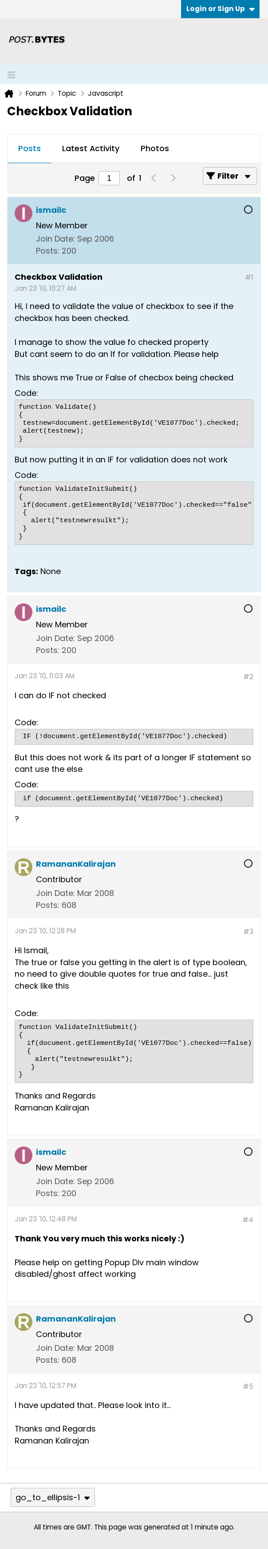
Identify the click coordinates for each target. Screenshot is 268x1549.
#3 (248, 931)
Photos (155, 148)
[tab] (29, 149)
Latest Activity (90, 148)
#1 (249, 277)
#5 (248, 1386)
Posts (29, 148)
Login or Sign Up (220, 8)
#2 (248, 676)
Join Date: (55, 238)
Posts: (47, 250)
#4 (247, 1219)
